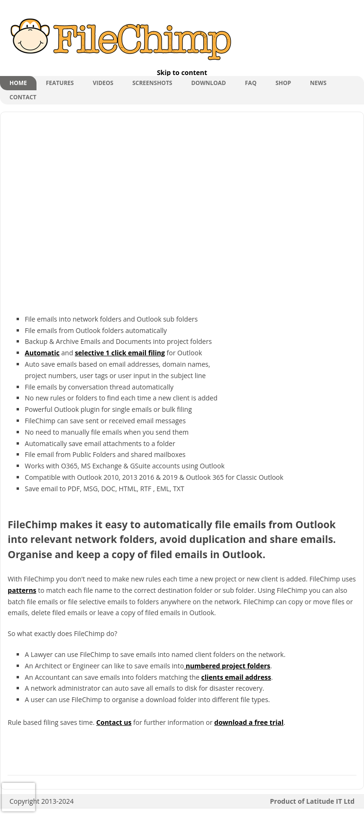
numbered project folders (227, 665)
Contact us (113, 722)
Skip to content (182, 72)
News (318, 83)
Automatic (42, 352)
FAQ (250, 83)
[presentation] (18, 797)
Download (208, 83)
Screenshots (152, 83)
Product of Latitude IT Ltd (312, 801)
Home (18, 83)
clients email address (236, 677)
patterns (22, 590)
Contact (22, 97)
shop (283, 83)
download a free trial (248, 722)
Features (60, 83)
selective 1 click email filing (120, 352)
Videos (103, 83)
